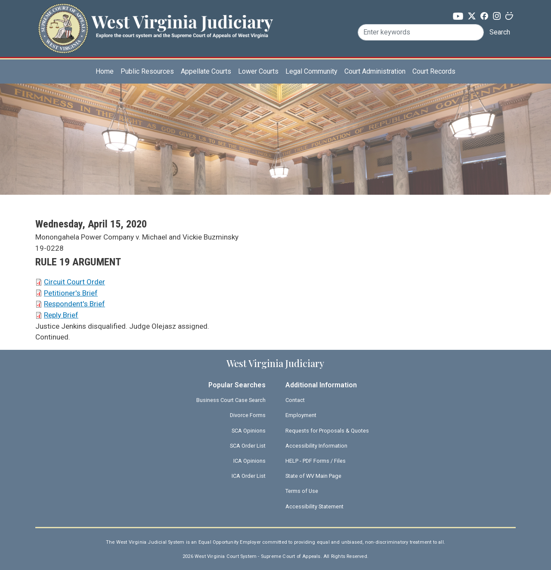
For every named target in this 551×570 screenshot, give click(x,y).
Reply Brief (61, 315)
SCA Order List (248, 445)
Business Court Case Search (231, 400)
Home (105, 71)
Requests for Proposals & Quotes (327, 430)
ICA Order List (249, 476)
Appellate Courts (206, 71)
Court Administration (375, 71)
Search (499, 32)
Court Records (433, 71)
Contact (295, 400)
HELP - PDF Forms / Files (315, 461)
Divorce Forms (248, 415)
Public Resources (147, 71)
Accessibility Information (316, 445)
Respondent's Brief (74, 303)
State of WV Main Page (313, 476)
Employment (300, 415)
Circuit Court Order (74, 281)
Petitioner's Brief (71, 293)
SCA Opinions (249, 430)
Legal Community (311, 71)
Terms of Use (301, 491)
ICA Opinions (249, 461)
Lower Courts (258, 71)
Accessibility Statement (314, 506)
